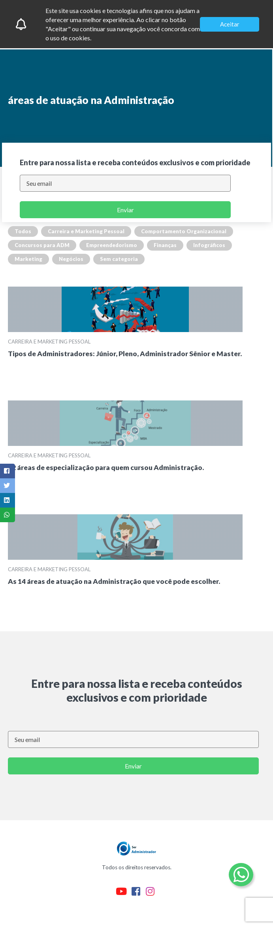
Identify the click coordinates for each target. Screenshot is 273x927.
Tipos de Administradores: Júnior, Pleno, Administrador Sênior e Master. (125, 353)
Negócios (71, 259)
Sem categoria (119, 259)
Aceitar (229, 24)
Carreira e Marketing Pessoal (86, 231)
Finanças (165, 245)
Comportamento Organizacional (183, 231)
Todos (23, 231)
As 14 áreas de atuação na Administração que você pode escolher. (114, 581)
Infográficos (209, 245)
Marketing (28, 259)
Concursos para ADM (42, 245)
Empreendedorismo (111, 245)
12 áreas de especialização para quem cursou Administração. (106, 467)
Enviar (125, 209)
